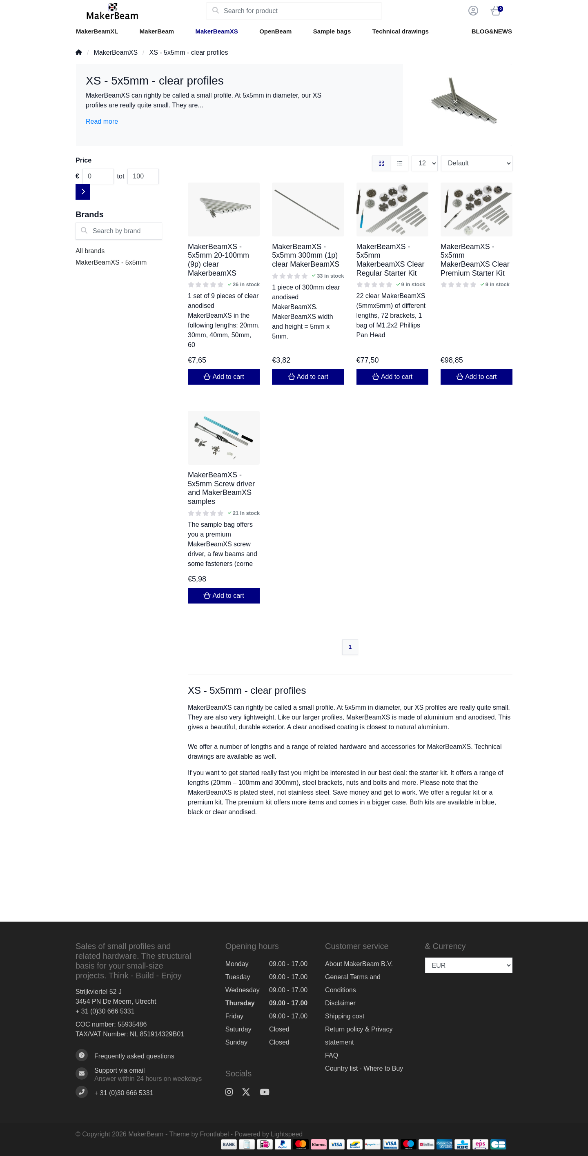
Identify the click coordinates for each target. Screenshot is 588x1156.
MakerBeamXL (97, 31)
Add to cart (223, 376)
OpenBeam (275, 31)
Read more (102, 121)
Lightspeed (287, 1134)
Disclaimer (340, 1003)
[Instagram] (232, 1092)
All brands (90, 250)
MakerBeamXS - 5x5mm (111, 262)
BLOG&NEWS (492, 31)
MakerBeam (157, 31)
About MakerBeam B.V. (359, 963)
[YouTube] (268, 1092)
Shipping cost (344, 1016)
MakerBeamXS (216, 31)
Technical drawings (400, 31)
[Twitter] (249, 1092)
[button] (472, 11)
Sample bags (332, 31)
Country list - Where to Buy (364, 1068)
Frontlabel (214, 1134)
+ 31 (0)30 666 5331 (105, 1011)
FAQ (331, 1055)
